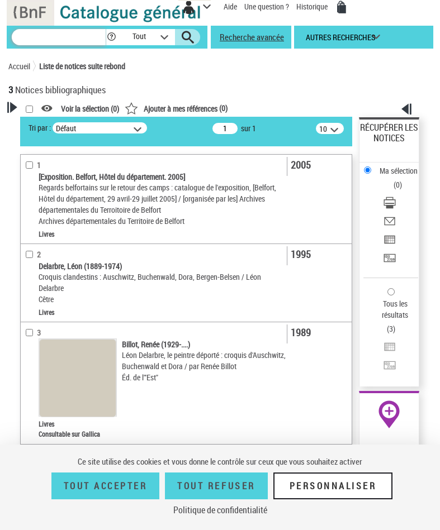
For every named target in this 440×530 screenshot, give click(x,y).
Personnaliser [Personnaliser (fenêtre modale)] (333, 486)
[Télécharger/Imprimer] (389, 206)
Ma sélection (399, 170)
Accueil (19, 66)
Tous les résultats (395, 309)
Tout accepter (106, 486)
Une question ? (266, 6)
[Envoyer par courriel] (389, 224)
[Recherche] (59, 37)
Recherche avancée (252, 36)
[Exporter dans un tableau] (389, 243)
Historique (312, 6)
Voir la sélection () (90, 108)
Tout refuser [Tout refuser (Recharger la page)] (216, 486)
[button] (111, 37)
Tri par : (40, 127)
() (176, 108)
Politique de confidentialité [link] (220, 510)
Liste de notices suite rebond (82, 66)
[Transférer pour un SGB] (389, 261)
